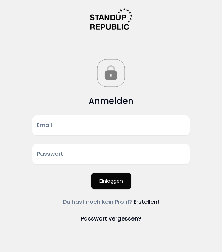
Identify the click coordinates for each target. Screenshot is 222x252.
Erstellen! (146, 202)
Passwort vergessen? (111, 219)
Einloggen (111, 180)
